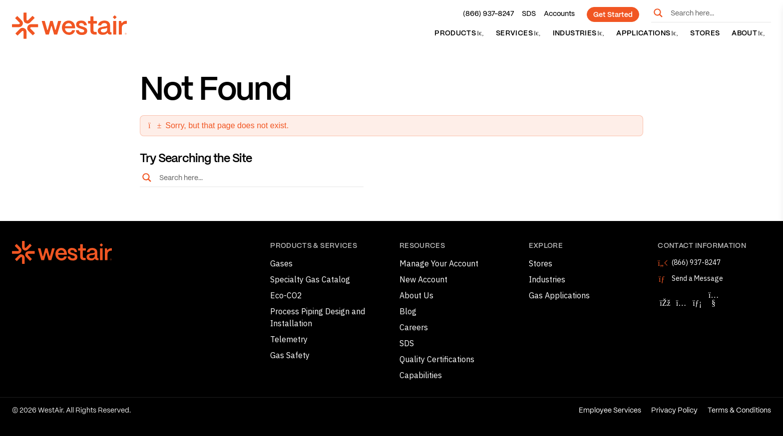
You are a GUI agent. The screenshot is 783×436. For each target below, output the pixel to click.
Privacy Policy (674, 410)
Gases (281, 263)
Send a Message (697, 278)
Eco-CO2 (286, 295)
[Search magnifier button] (658, 13)
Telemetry (289, 339)
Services (518, 33)
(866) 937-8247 (488, 13)
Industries (578, 33)
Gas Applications (559, 295)
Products (459, 33)
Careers (413, 327)
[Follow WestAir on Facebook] (665, 303)
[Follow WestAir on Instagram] (681, 303)
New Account (423, 279)
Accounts (559, 13)
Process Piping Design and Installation (317, 317)
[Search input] (719, 12)
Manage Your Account (438, 263)
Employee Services (610, 410)
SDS (529, 13)
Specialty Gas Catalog (310, 279)
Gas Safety (290, 355)
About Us (416, 295)
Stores (705, 33)
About (748, 33)
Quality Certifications (436, 359)
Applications (647, 33)
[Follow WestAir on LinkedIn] (697, 303)
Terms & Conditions (739, 410)
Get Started (613, 14)
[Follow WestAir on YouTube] (714, 303)
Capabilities (420, 375)
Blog (407, 311)
